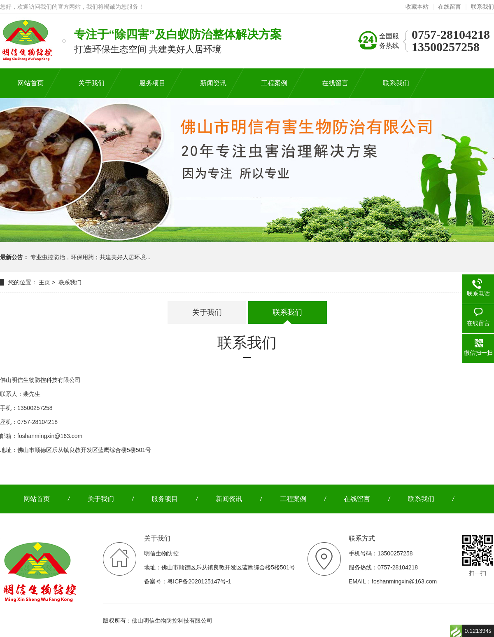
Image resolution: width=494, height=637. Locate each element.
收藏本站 (417, 6)
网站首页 (36, 498)
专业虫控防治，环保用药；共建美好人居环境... (90, 257)
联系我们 (482, 6)
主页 (44, 282)
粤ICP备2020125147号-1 (199, 581)
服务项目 (164, 498)
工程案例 (293, 498)
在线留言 (449, 6)
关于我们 (101, 498)
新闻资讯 (229, 498)
